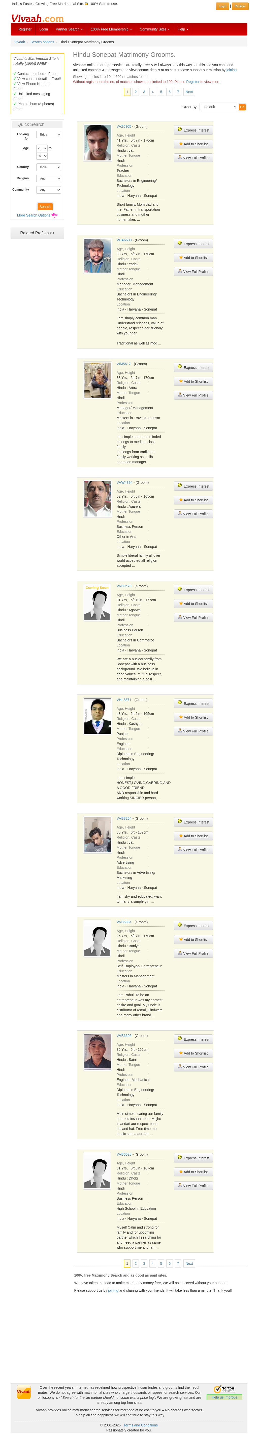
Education (124, 175)
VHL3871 (124, 700)
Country (23, 167)
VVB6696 (124, 1036)
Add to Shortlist (193, 143)
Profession (125, 165)
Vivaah (19, 42)
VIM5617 (124, 364)
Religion (23, 178)
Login (43, 29)
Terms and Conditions (141, 1425)
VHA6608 (124, 240)
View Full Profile (193, 157)
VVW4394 (125, 483)
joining (232, 70)
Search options (42, 42)
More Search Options (33, 215)
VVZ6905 (124, 126)
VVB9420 (124, 586)
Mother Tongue (128, 155)
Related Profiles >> (37, 233)
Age (26, 148)
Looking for (23, 136)
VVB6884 (124, 922)
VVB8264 (124, 818)
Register (24, 29)
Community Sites (155, 29)
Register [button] (240, 6)
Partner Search (69, 29)
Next (189, 92)
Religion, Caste (129, 145)
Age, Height (126, 135)
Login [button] (222, 6)
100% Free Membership (111, 29)
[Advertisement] (129, 1348)
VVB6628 (124, 1154)
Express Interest (193, 129)
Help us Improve (224, 1397)
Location (123, 191)
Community (20, 189)
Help (183, 29)
